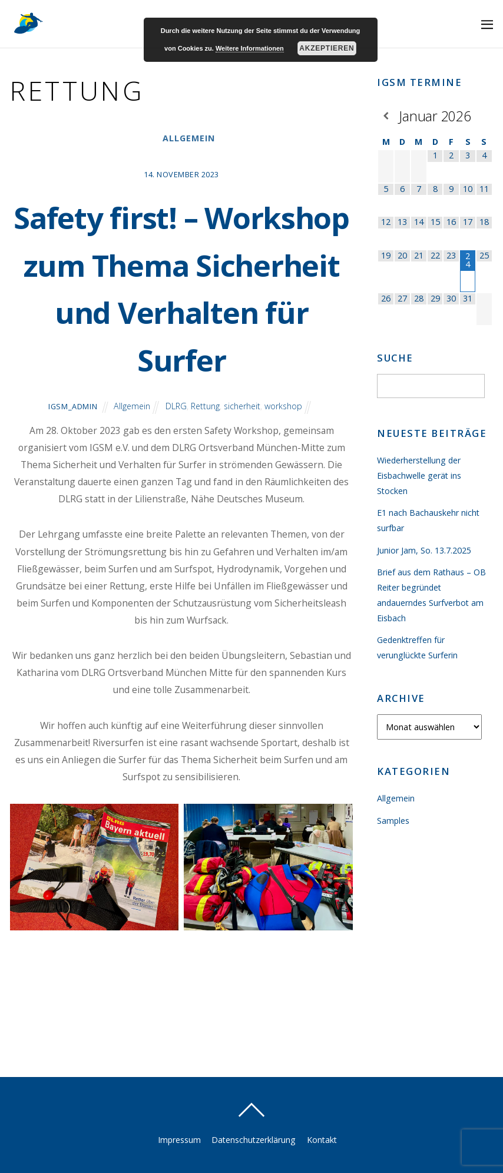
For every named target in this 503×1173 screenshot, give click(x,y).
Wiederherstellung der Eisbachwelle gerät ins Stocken (419, 475)
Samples (393, 820)
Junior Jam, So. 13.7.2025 (424, 550)
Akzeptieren (326, 48)
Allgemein (189, 138)
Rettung (205, 453)
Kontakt (322, 1139)
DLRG (175, 453)
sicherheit (243, 453)
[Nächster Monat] (484, 115)
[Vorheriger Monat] (385, 115)
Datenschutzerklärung (253, 1139)
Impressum (178, 1139)
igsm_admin (70, 454)
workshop (285, 453)
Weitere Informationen (250, 48)
